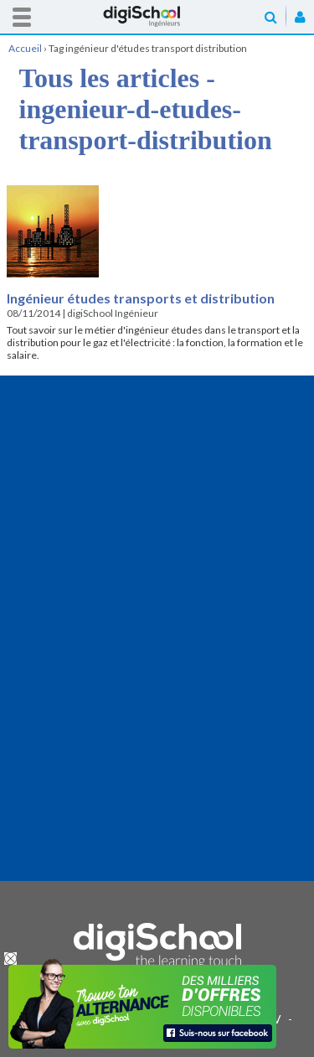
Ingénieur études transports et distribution (141, 298)
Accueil (157, 16)
